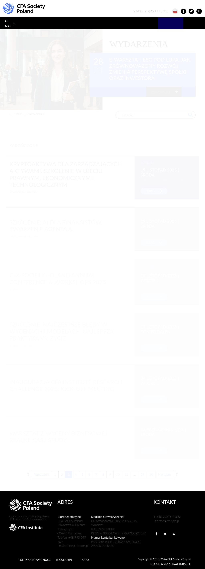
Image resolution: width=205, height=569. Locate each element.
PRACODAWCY (141, 23)
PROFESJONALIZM (108, 23)
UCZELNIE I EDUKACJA (74, 23)
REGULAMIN (64, 559)
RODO (85, 559)
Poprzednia (41, 474)
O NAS (8, 23)
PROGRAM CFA (27, 23)
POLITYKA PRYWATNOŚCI (34, 559)
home (18, 114)
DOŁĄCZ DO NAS (48, 23)
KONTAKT (192, 23)
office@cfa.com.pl (77, 545)
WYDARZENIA (170, 23)
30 (151, 474)
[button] (177, 11)
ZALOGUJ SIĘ (150, 11)
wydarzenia (36, 114)
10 (118, 474)
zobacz (151, 191)
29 (143, 474)
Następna (165, 474)
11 (127, 474)
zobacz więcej (161, 92)
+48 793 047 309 (168, 516)
